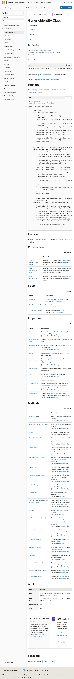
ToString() (32, 555)
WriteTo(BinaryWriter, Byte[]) (49, 363)
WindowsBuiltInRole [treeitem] (10, 92)
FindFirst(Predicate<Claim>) (37, 475)
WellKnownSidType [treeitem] (9, 85)
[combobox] (13, 17)
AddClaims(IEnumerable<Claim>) (38, 424)
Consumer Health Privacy (54, 675)
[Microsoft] (3, 2)
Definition (32, 29)
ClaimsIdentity (48, 75)
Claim (52, 442)
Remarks (32, 34)
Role (63, 311)
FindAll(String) (33, 467)
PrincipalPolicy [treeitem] (8, 71)
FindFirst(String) (33, 485)
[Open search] (65, 2)
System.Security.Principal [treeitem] (11, 25)
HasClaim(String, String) (36, 530)
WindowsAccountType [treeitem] (10, 89)
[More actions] (70, 14)
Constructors (33, 37)
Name (64, 305)
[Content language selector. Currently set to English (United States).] (10, 670)
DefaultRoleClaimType (35, 311)
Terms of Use (5, 678)
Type (58, 510)
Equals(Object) (33, 448)
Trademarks (14, 678)
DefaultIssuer (33, 299)
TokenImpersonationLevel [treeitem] (11, 82)
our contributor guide (37, 635)
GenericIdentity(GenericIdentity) (33, 263)
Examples (32, 32)
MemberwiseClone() (35, 539)
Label (30, 374)
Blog (25, 675)
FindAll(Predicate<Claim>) (36, 457)
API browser (42, 14)
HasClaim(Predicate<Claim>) (37, 518)
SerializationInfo (64, 500)
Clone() (31, 432)
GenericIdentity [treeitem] (10, 32)
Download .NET (66, 8)
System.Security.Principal (43, 50)
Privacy (41, 675)
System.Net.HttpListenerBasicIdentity (46, 80)
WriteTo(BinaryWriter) (35, 576)
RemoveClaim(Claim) (35, 547)
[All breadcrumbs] (29, 14)
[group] (50, 69)
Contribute (34, 675)
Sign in (70, 2)
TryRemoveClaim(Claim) (36, 563)
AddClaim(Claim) (34, 417)
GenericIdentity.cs (38, 55)
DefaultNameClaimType (36, 305)
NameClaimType (33, 384)
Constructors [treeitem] (9, 36)
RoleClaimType (33, 393)
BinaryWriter (65, 570)
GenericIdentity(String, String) (33, 270)
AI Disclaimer (5, 675)
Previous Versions (17, 675)
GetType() (31, 510)
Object (38, 75)
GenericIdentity (33, 92)
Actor (30, 332)
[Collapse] (24, 13)
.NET (35, 14)
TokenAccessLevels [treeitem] (9, 78)
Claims (31, 353)
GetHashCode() (33, 492)
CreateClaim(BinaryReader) (37, 438)
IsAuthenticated (33, 368)
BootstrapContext (34, 345)
